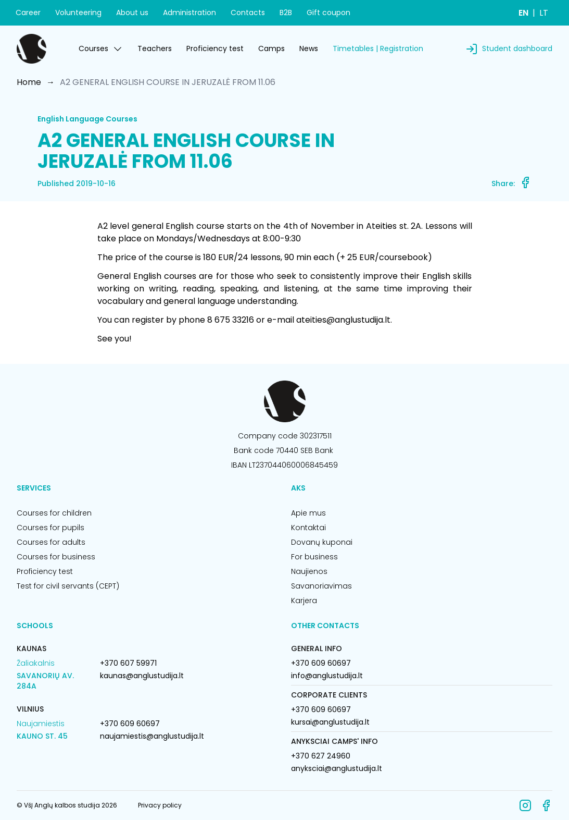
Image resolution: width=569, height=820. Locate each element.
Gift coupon (328, 12)
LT (543, 13)
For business (314, 557)
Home (29, 82)
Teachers (154, 48)
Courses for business (56, 557)
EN (523, 13)
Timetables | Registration (378, 48)
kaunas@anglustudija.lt (142, 675)
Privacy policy (160, 805)
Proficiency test (215, 48)
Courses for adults (51, 542)
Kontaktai (308, 527)
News (308, 48)
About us (132, 12)
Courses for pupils (50, 527)
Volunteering (78, 12)
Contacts (248, 12)
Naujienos (309, 571)
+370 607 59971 (128, 663)
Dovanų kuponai (321, 542)
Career (28, 12)
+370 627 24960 (320, 756)
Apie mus (308, 513)
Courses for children (54, 513)
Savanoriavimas (321, 586)
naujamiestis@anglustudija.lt (152, 736)
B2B (286, 12)
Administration (189, 12)
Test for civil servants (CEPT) (68, 586)
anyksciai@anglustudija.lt (336, 768)
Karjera (304, 600)
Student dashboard (517, 48)
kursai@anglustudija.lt (330, 722)
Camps (271, 48)
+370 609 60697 (130, 723)
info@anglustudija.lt (327, 675)
